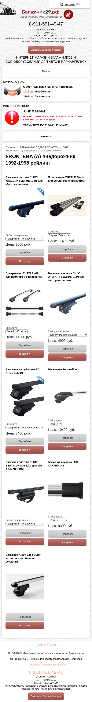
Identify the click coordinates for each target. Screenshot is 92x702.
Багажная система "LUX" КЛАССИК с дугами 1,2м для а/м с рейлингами (24, 181)
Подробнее (24, 252)
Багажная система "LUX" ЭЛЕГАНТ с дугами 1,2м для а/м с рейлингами (66, 277)
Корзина (70, 4)
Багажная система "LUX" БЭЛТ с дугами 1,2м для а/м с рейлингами (24, 465)
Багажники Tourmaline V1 (64, 369)
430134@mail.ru (46, 644)
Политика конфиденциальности (48, 664)
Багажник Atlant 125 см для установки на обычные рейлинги (23, 558)
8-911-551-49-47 (46, 23)
